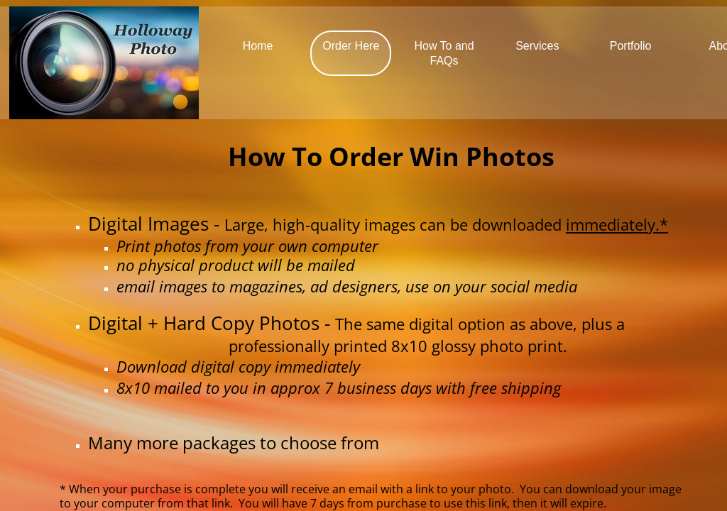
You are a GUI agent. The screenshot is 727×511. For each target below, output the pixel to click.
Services (537, 46)
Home (258, 46)
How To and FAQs (444, 53)
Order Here (350, 46)
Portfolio (631, 46)
